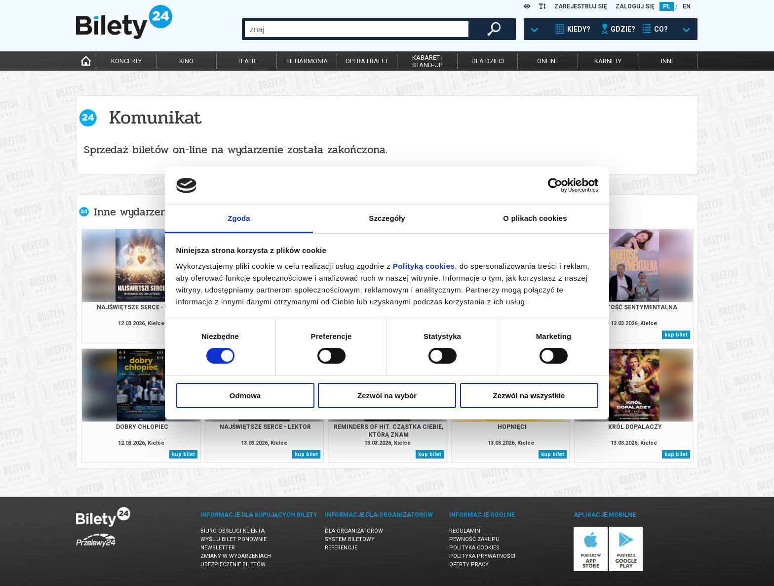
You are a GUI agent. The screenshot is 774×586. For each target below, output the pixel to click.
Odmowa (245, 395)
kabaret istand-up (427, 61)
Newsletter (217, 547)
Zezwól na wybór (387, 395)
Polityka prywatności (482, 556)
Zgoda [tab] (239, 218)
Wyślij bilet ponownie (233, 539)
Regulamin (464, 531)
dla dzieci (487, 61)
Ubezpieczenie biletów (233, 564)
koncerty (126, 61)
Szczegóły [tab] (387, 218)
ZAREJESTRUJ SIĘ (580, 6)
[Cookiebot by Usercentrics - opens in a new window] (555, 185)
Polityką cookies (424, 266)
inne (668, 61)
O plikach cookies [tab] (535, 218)
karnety (607, 61)
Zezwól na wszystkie (529, 395)
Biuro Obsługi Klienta (232, 531)
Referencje (341, 547)
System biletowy (350, 539)
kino (186, 61)
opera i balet (367, 61)
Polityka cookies (474, 547)
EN (687, 6)
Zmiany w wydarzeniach (235, 556)
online (548, 61)
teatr (246, 61)
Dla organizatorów (354, 531)
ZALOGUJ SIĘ (635, 6)
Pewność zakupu (474, 539)
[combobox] (356, 29)
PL (666, 6)
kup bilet (676, 335)
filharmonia (307, 61)
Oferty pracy (469, 564)
